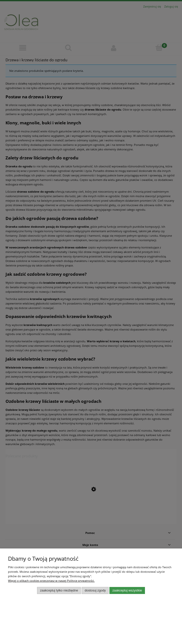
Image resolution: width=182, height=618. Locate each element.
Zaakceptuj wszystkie (127, 590)
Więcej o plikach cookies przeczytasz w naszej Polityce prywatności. (51, 580)
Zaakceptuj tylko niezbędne (59, 590)
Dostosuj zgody (95, 590)
